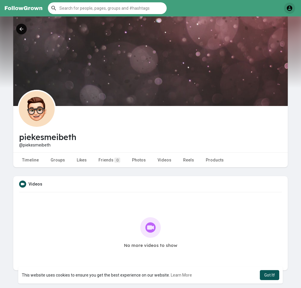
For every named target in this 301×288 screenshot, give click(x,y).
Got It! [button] (269, 275)
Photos (139, 160)
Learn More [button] (181, 275)
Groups (58, 160)
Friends (109, 160)
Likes (82, 160)
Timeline (30, 160)
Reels (188, 160)
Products (215, 160)
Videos (164, 160)
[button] (107, 8)
